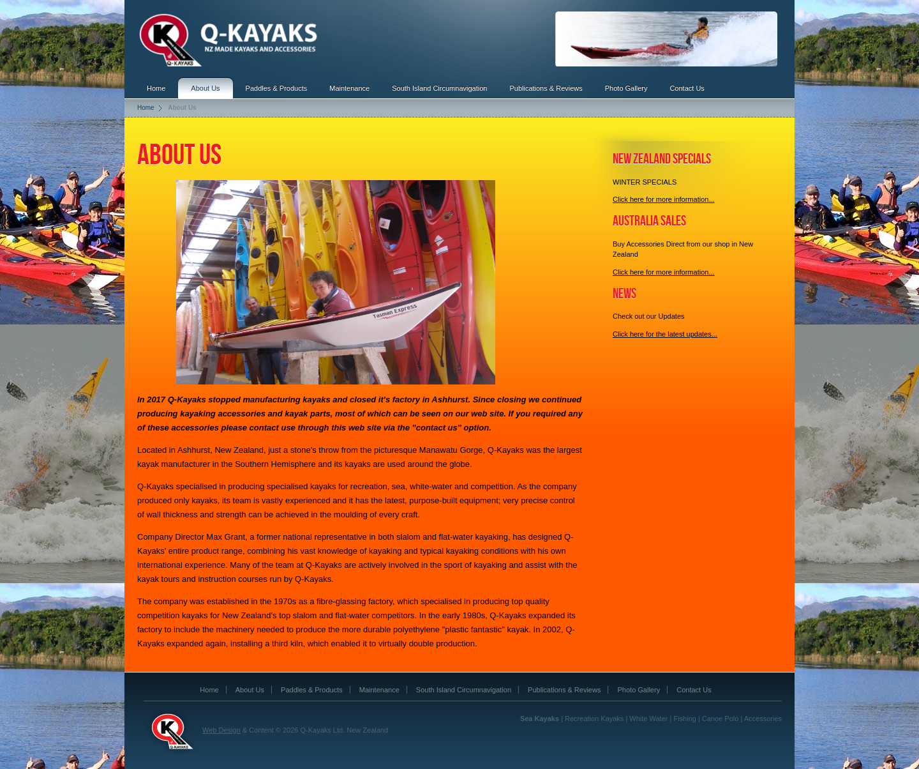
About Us (205, 88)
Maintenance (349, 88)
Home (156, 88)
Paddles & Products (277, 88)
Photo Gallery (626, 88)
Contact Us (686, 88)
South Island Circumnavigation (439, 88)
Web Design (221, 730)
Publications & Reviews (545, 88)
